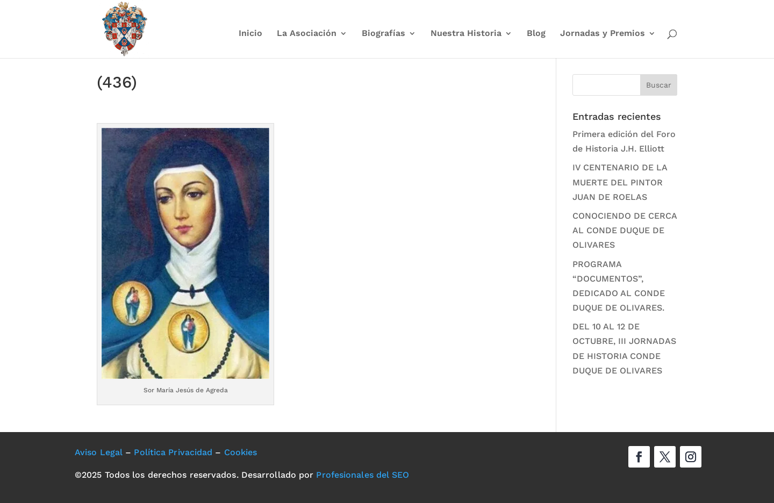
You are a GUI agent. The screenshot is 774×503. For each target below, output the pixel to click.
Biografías (383, 34)
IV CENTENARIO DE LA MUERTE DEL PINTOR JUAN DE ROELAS (619, 182)
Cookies (240, 452)
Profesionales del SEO (362, 475)
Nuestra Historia (466, 34)
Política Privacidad (173, 452)
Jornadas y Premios (602, 34)
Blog (536, 34)
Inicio (250, 34)
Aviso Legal (99, 452)
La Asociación (306, 34)
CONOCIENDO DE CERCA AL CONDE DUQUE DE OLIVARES (624, 230)
